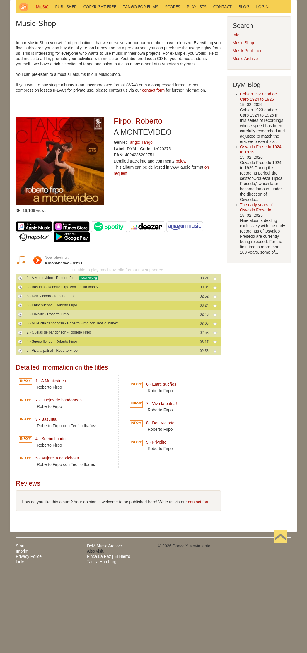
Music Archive (245, 137)
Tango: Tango (140, 221)
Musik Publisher (247, 129)
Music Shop (243, 121)
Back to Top (280, 625)
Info (236, 114)
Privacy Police (29, 635)
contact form (153, 169)
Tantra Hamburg (101, 640)
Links (20, 640)
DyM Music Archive (104, 625)
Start (20, 625)
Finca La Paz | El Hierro (108, 635)
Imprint (22, 630)
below (181, 240)
